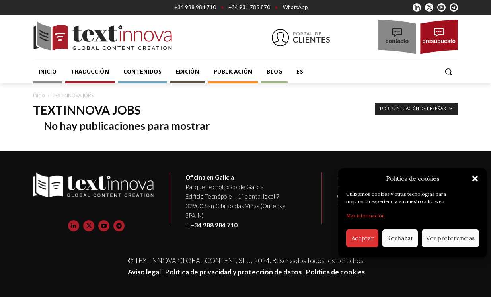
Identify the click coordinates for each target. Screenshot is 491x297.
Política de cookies (335, 272)
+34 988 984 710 (195, 7)
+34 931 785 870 (249, 7)
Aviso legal (144, 272)
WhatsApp (295, 7)
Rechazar (400, 238)
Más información (365, 216)
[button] (475, 179)
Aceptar (362, 238)
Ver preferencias (450, 238)
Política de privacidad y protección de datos (233, 272)
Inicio (39, 95)
